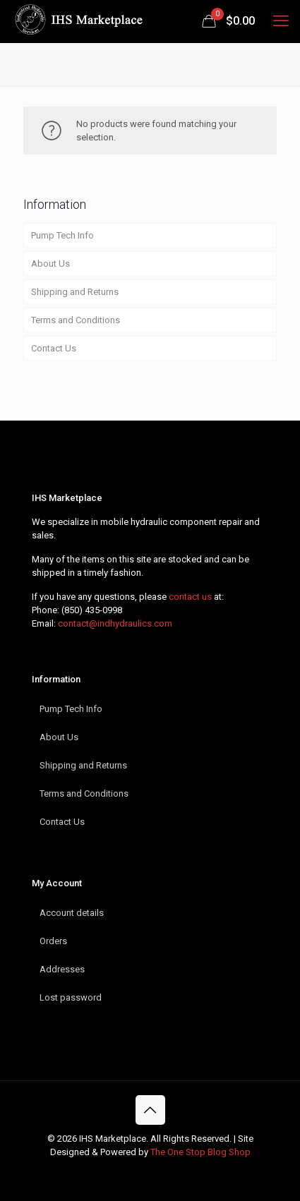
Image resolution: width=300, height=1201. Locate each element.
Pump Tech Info (62, 235)
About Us (50, 263)
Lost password (71, 997)
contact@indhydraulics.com (115, 623)
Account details (72, 912)
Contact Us (53, 348)
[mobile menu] (281, 21)
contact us (190, 596)
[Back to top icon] (150, 1110)
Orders (53, 941)
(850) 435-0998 (91, 610)
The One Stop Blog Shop (200, 1152)
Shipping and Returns (75, 291)
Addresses (62, 969)
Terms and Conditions (75, 320)
